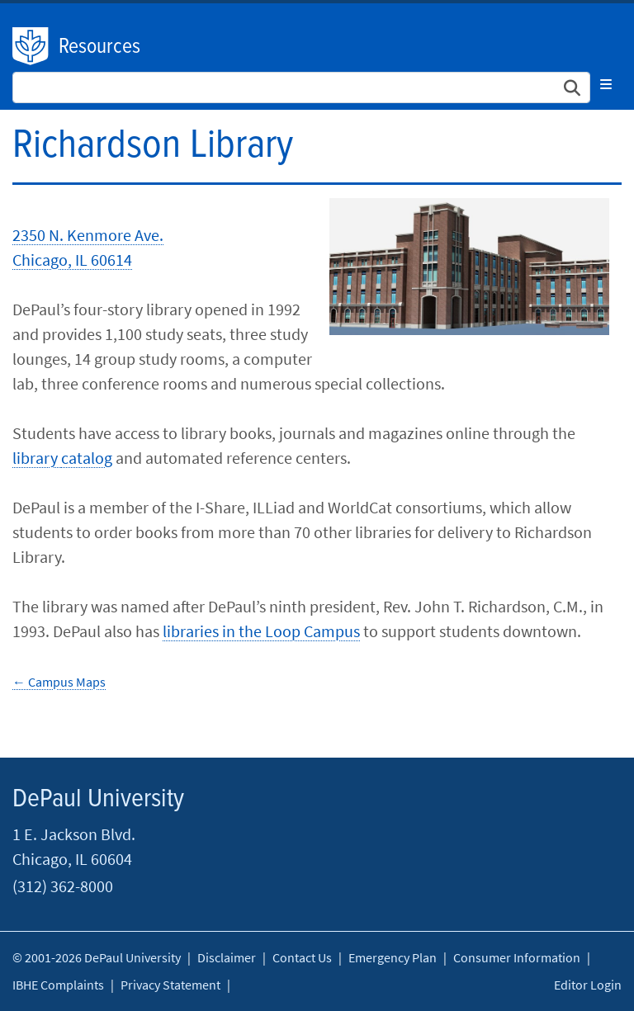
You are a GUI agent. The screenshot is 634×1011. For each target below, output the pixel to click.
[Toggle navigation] (606, 84)
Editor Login (588, 984)
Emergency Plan (392, 957)
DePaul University (31, 46)
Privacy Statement (170, 984)
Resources (99, 47)
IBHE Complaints (58, 984)
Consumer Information (516, 957)
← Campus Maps (59, 681)
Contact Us (302, 957)
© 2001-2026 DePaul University (96, 957)
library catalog (62, 457)
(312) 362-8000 (62, 886)
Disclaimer (226, 957)
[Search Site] (301, 87)
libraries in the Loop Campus (261, 631)
